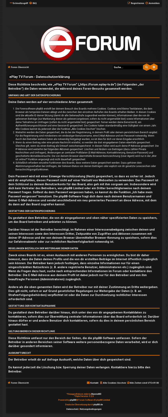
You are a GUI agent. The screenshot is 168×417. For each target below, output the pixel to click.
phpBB (73, 400)
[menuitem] (33, 3)
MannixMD (96, 394)
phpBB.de (98, 404)
